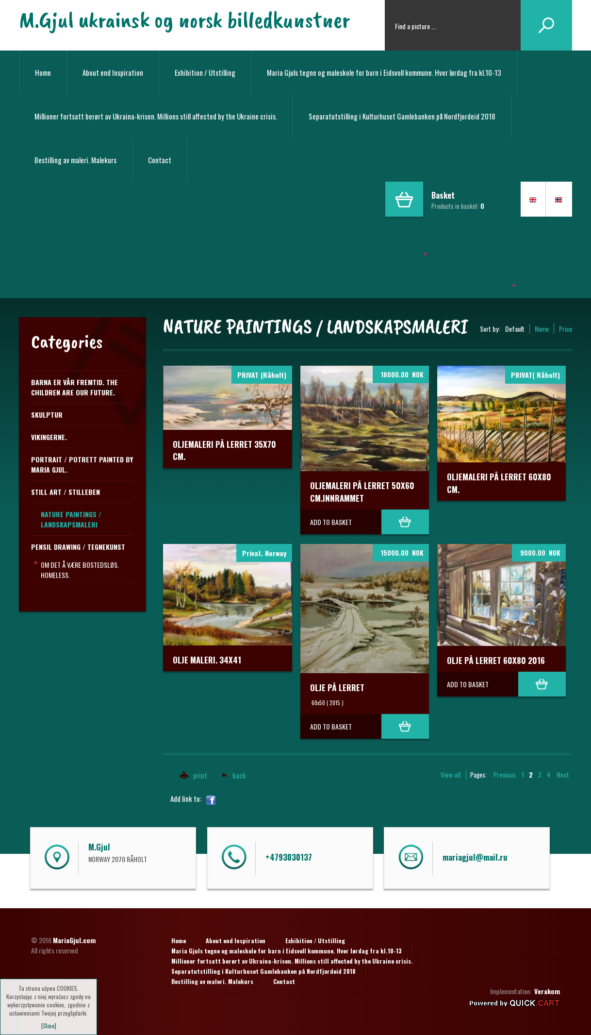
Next (563, 774)
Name (542, 328)
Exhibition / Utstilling (205, 72)
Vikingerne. (49, 437)
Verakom (547, 991)
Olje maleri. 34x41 (207, 660)
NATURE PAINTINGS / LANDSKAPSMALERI (71, 519)
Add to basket (331, 522)
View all (450, 774)
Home (43, 72)
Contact (159, 159)
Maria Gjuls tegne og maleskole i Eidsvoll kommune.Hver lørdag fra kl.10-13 (450, 244)
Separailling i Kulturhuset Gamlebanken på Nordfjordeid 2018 (451, 281)
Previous (504, 774)
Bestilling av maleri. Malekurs (75, 159)
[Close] (48, 1026)
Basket (443, 195)
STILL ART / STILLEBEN (65, 492)
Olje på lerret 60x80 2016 (496, 660)
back (239, 775)
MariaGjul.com (74, 940)
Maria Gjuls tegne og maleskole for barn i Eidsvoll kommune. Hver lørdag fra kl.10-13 (384, 72)
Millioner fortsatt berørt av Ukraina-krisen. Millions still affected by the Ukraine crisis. (155, 116)
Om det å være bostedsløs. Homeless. (80, 570)
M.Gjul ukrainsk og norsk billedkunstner (184, 19)
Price (565, 328)
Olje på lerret (337, 687)
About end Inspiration (112, 72)
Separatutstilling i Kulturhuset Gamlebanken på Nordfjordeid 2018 (402, 116)
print (191, 775)
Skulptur (47, 414)
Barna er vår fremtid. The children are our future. (74, 387)
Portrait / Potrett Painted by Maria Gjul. (82, 464)
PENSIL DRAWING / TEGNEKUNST (78, 547)
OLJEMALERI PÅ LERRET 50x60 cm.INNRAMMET (362, 491)
